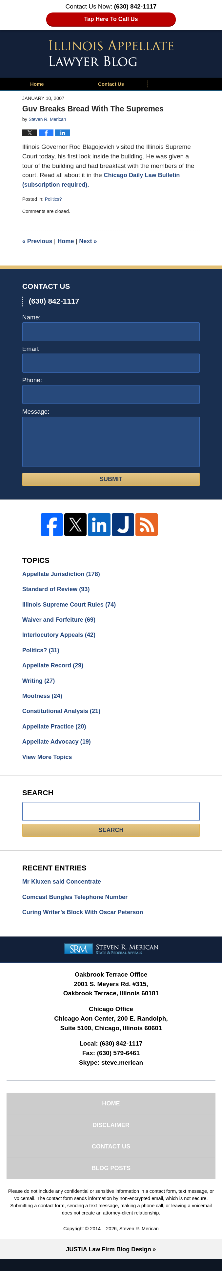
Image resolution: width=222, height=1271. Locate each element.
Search (110, 836)
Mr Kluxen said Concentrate (63, 887)
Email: (31, 348)
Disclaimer (111, 1133)
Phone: (32, 380)
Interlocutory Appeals (60, 637)
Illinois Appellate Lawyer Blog (111, 53)
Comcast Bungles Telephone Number (77, 903)
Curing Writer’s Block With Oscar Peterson (86, 919)
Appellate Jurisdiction (63, 574)
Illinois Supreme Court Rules (71, 605)
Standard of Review (57, 590)
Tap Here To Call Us (111, 19)
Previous (38, 241)
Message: (36, 411)
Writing (39, 684)
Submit (111, 479)
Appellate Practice (56, 731)
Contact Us (111, 84)
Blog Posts (111, 1179)
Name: (31, 317)
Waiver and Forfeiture (60, 621)
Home (37, 84)
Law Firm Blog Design (108, 1261)
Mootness (43, 699)
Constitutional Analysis (63, 715)
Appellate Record (54, 668)
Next (91, 241)
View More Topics (48, 762)
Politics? (54, 199)
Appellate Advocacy (58, 747)
